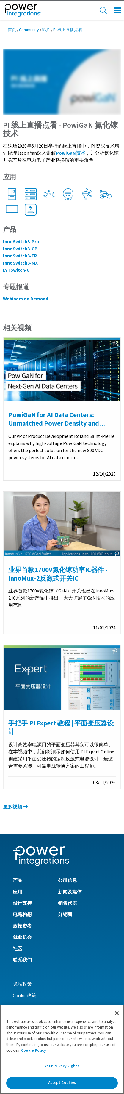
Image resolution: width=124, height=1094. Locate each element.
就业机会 (22, 937)
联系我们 (22, 960)
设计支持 (22, 903)
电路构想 (22, 914)
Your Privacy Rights (62, 1066)
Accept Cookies (62, 1082)
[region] (62, 1049)
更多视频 (15, 807)
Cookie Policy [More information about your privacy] (33, 1050)
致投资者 (22, 926)
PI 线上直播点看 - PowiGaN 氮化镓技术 (88, 30)
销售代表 (67, 903)
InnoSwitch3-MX (20, 263)
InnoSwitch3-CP (20, 249)
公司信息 (67, 880)
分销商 (65, 914)
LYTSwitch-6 (16, 270)
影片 (46, 30)
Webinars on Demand (25, 299)
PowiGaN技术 (70, 153)
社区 (17, 949)
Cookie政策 (24, 995)
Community (29, 30)
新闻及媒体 (70, 892)
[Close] (116, 1013)
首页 (12, 30)
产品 (17, 880)
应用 (17, 892)
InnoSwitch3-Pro (21, 241)
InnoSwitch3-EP (20, 256)
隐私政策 (22, 984)
